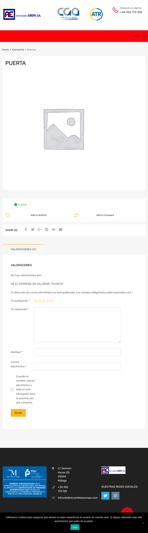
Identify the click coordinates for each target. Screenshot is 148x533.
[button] (137, 36)
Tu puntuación (20, 300)
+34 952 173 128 (129, 12)
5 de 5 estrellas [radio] (52, 301)
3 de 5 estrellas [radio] (43, 301)
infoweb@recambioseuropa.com (78, 497)
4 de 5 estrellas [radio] (48, 301)
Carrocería (18, 49)
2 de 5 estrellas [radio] (39, 301)
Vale (74, 527)
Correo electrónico (18, 364)
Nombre (16, 352)
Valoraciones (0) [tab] (23, 249)
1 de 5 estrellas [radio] (35, 301)
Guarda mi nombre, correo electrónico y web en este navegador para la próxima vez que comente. (25, 389)
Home (5, 49)
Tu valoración (20, 309)
